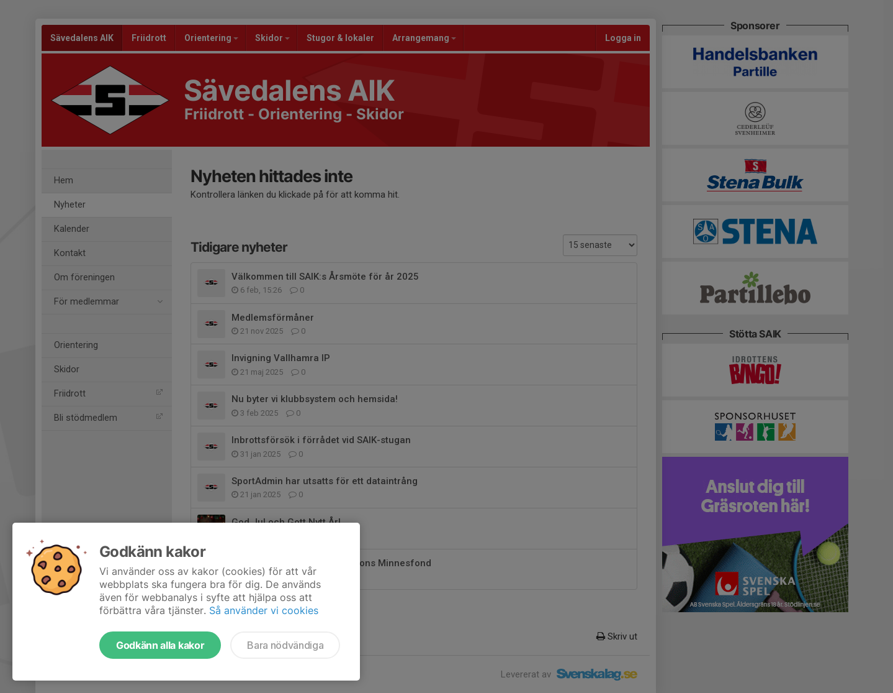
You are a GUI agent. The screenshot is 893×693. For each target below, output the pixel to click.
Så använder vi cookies (263, 610)
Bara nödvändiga (285, 645)
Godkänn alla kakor (160, 645)
